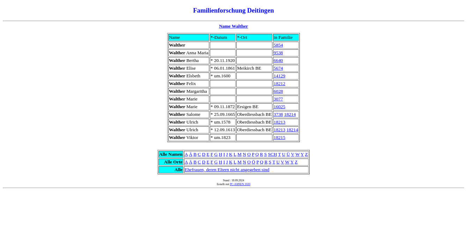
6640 (278, 60)
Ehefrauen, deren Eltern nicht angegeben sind (227, 169)
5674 (278, 68)
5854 (278, 45)
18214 (290, 114)
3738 (278, 114)
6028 (278, 91)
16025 (279, 106)
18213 (279, 122)
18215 (279, 137)
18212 (279, 83)
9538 (278, 52)
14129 (279, 75)
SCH (272, 154)
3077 (278, 99)
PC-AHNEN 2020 (240, 184)
